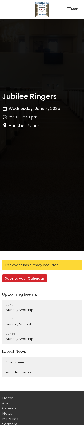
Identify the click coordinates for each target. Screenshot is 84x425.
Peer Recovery (18, 372)
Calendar (10, 408)
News (7, 413)
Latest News (14, 351)
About (7, 403)
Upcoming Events (19, 294)
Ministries (10, 419)
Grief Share (15, 362)
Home (7, 398)
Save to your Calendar (24, 278)
